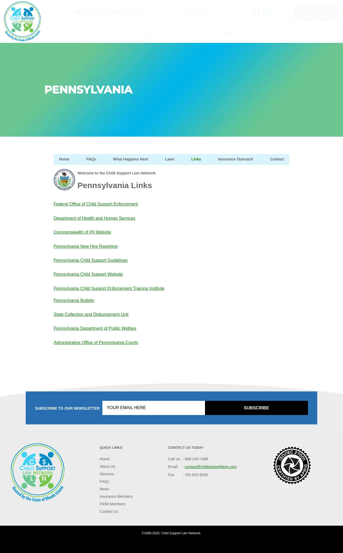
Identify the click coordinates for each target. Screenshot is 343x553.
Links (196, 159)
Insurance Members (116, 496)
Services (152, 32)
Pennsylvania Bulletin (74, 300)
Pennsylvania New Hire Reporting (86, 246)
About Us (108, 32)
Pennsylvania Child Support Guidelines (91, 260)
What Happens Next (130, 159)
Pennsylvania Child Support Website (88, 274)
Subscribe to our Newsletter (67, 408)
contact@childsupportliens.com (110, 11)
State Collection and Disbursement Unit (91, 314)
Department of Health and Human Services (94, 218)
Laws (169, 159)
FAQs (192, 32)
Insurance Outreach (235, 159)
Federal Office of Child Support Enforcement (96, 204)
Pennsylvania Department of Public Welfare (95, 328)
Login (305, 17)
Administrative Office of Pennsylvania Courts (96, 342)
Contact (277, 159)
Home (68, 32)
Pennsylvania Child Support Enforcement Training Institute (109, 288)
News (228, 32)
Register (328, 17)
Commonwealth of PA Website (82, 232)
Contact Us (314, 32)
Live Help (316, 8)
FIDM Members (112, 504)
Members (268, 32)
